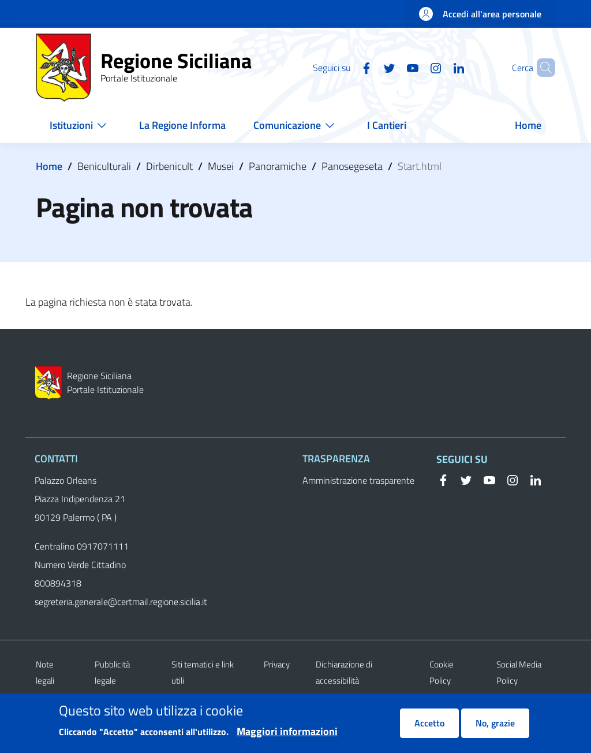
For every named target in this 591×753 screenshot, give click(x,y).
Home (49, 166)
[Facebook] (346, 67)
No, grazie (495, 728)
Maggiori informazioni (287, 736)
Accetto (429, 728)
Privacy (277, 664)
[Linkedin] (439, 67)
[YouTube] (393, 67)
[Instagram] (416, 67)
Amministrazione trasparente (358, 480)
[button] (541, 67)
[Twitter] (369, 67)
